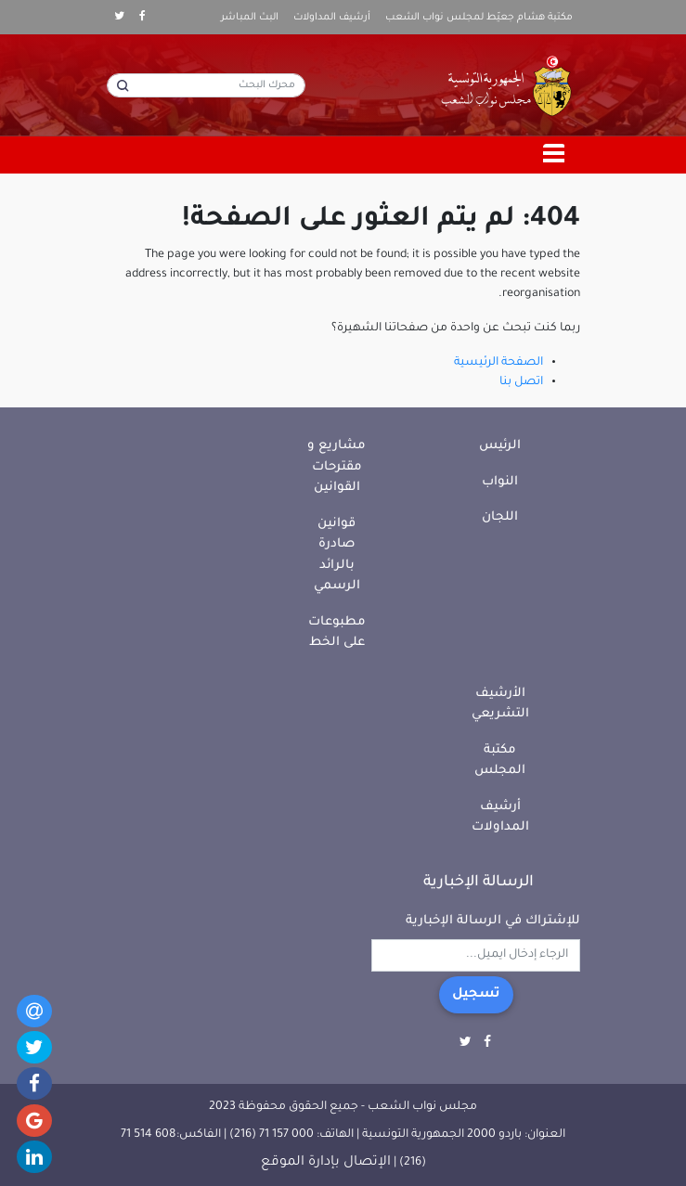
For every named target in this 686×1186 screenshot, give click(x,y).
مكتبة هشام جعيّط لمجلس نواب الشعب (479, 17)
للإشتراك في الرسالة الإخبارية (493, 921)
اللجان (500, 517)
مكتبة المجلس (499, 761)
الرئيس (500, 446)
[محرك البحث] (206, 85)
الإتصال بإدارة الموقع (326, 1162)
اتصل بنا (521, 382)
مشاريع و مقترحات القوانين (336, 467)
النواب (500, 482)
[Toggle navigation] (554, 155)
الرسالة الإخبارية (478, 882)
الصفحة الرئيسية (498, 362)
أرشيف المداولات (331, 17)
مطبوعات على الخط (337, 633)
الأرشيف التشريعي (500, 704)
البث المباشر (249, 17)
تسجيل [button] (476, 994)
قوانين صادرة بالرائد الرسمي (337, 555)
